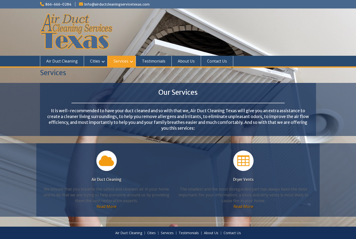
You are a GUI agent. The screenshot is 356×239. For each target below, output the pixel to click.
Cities (95, 61)
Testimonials (153, 61)
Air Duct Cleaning (62, 61)
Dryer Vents (243, 179)
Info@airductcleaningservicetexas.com (117, 4)
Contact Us (217, 61)
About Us (186, 61)
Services (121, 61)
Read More (106, 206)
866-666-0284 (58, 4)
